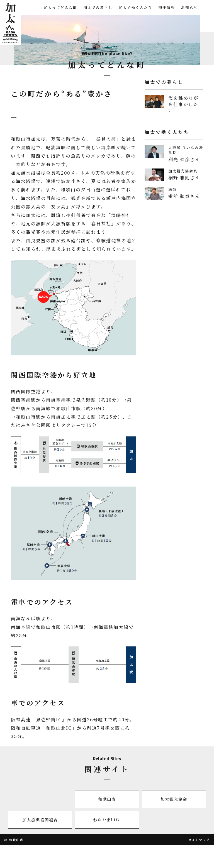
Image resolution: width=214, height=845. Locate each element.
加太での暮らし (98, 7)
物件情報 (166, 7)
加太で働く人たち (135, 7)
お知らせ (189, 7)
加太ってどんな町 (60, 7)
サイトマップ (199, 839)
